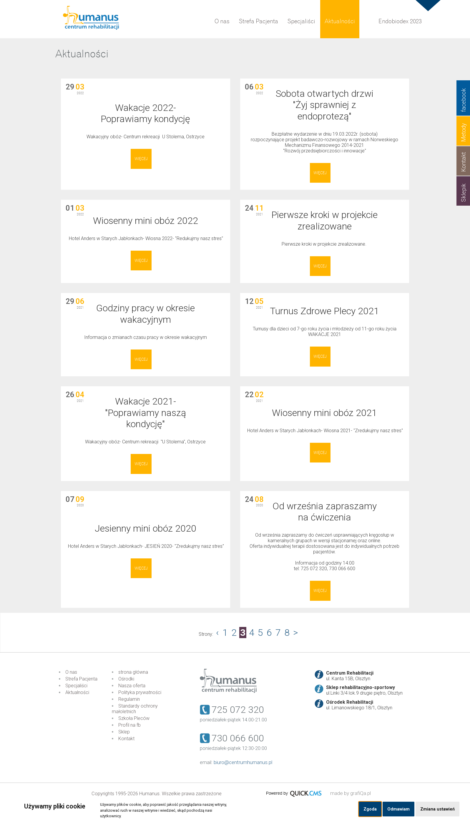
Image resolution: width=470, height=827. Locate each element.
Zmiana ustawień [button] (437, 809)
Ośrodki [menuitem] (126, 679)
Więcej (141, 159)
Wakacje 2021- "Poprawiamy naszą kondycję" (145, 413)
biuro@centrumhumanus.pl (243, 762)
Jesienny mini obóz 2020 (145, 528)
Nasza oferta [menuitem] (131, 685)
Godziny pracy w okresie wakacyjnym (145, 313)
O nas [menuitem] (222, 21)
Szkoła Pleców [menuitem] (134, 718)
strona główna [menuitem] (133, 672)
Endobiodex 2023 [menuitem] (400, 21)
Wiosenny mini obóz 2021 (324, 412)
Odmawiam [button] (398, 809)
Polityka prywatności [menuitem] (139, 692)
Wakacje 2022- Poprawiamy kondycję (145, 113)
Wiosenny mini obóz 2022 (145, 220)
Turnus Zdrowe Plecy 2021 (324, 311)
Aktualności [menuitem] (340, 21)
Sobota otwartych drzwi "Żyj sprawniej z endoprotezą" (324, 105)
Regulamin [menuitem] (129, 699)
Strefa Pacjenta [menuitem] (258, 21)
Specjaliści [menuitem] (301, 21)
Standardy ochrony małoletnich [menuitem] (135, 708)
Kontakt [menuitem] (126, 738)
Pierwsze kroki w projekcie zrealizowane (324, 220)
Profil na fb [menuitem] (129, 725)
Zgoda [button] (370, 809)
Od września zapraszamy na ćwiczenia (325, 511)
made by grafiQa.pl (350, 793)
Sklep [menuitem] (124, 732)
